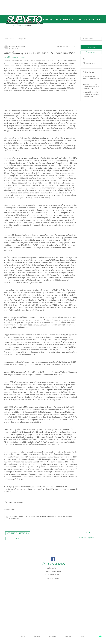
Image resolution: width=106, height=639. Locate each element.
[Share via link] (18, 502)
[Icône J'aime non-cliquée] (5, 502)
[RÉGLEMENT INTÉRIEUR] (17, 533)
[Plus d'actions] (76, 46)
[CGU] (87, 532)
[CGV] (17, 538)
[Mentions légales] (87, 537)
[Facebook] (53, 559)
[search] (91, 38)
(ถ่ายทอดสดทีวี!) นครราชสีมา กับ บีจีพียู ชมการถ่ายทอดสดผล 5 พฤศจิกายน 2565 (91, 94)
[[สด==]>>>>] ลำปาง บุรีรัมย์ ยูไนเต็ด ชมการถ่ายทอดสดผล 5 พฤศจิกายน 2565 (91, 86)
